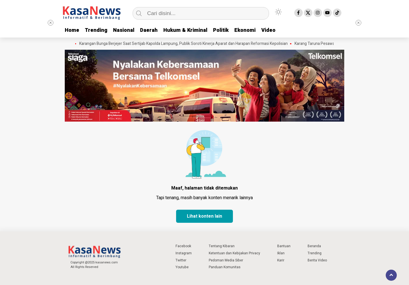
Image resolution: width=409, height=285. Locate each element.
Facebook (183, 246)
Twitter (181, 260)
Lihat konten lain (204, 216)
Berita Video (317, 260)
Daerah (149, 30)
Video (268, 30)
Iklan (281, 253)
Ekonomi (245, 30)
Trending (96, 30)
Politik (221, 30)
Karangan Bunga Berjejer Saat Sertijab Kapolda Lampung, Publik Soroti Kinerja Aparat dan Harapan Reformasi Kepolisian (185, 44)
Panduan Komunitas (225, 267)
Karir (280, 260)
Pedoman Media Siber (226, 260)
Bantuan (284, 246)
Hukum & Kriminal (185, 30)
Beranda (314, 246)
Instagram (184, 253)
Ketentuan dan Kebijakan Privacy (234, 253)
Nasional (123, 30)
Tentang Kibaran (222, 246)
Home (72, 30)
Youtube (182, 267)
